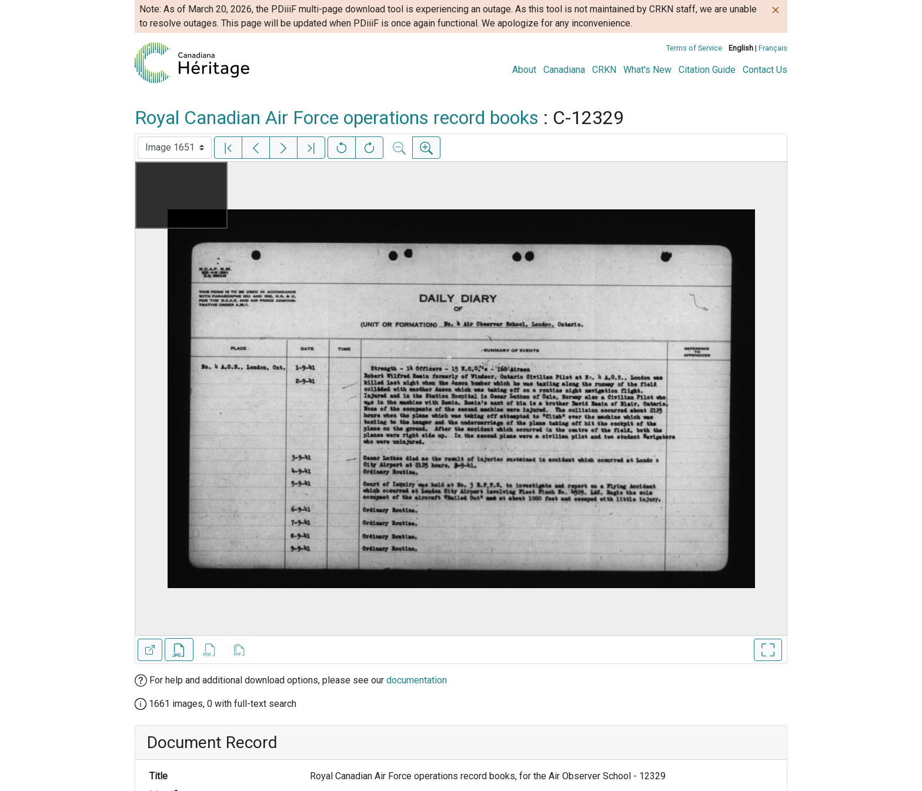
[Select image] (175, 147)
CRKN (604, 69)
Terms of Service (694, 48)
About (524, 69)
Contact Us (765, 69)
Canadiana (564, 69)
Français (773, 48)
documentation (416, 680)
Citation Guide (707, 69)
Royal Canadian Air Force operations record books (337, 117)
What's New (647, 69)
